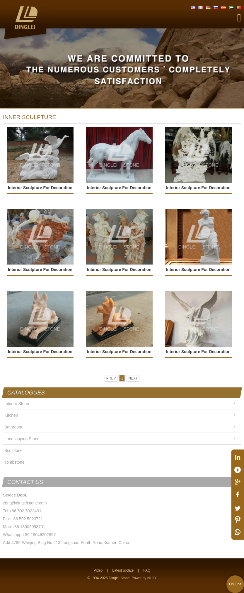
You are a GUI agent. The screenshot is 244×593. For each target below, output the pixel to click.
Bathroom (13, 427)
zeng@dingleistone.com (25, 503)
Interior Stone (16, 403)
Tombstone (14, 462)
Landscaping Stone (22, 438)
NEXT (133, 378)
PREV (111, 378)
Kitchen (11, 415)
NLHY (152, 578)
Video (98, 570)
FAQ (146, 570)
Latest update (123, 570)
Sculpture (13, 450)
